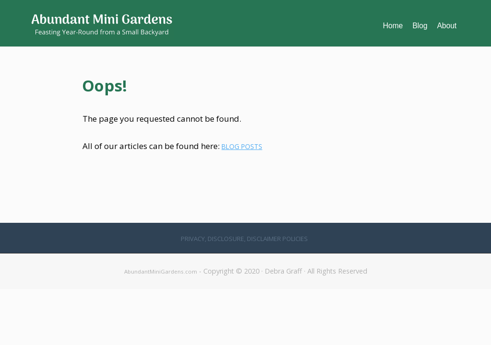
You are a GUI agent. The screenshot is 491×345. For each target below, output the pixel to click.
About (446, 26)
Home (393, 26)
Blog (419, 26)
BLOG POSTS (242, 146)
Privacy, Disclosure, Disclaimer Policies (244, 238)
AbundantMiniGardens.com (160, 271)
